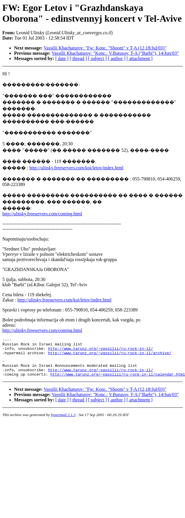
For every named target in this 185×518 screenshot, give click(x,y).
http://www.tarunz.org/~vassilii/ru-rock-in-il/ (100, 351)
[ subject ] (97, 58)
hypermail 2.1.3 (63, 422)
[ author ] (117, 58)
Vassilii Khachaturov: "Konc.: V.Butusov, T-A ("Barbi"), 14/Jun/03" (115, 53)
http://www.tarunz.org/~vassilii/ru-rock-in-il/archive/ (109, 356)
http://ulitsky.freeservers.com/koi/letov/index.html (76, 167)
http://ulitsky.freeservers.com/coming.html (42, 213)
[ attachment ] (139, 58)
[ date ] (61, 58)
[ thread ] (78, 58)
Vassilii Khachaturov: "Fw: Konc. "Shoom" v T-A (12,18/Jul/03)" (105, 47)
